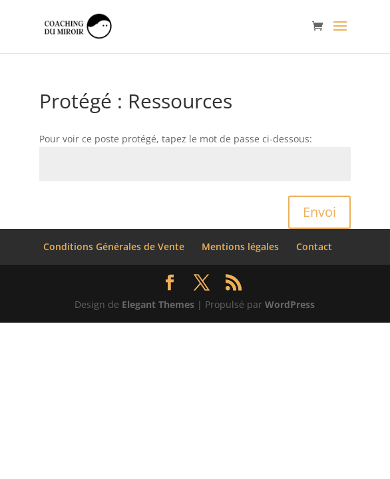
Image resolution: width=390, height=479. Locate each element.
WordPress (290, 304)
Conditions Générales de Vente (113, 246)
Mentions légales (240, 246)
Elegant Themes (158, 304)
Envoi (319, 212)
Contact (314, 246)
